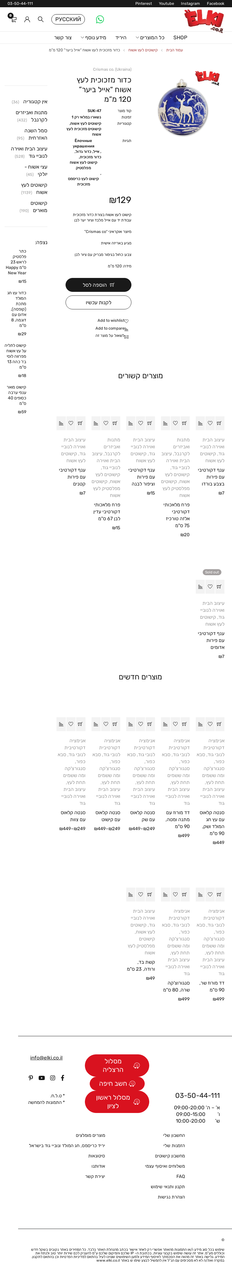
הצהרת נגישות (171, 1196)
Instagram (190, 3)
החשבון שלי (174, 1135)
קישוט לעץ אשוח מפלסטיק (83, 165)
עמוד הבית (174, 50)
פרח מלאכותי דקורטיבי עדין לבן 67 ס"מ (106, 511)
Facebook (215, 3)
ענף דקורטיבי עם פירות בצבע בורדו (211, 476)
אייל (96, 151)
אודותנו (98, 1166)
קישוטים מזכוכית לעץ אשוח (83, 132)
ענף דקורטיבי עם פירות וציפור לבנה (141, 476)
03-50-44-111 (20, 3)
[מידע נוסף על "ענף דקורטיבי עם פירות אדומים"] (219, 586)
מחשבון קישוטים (170, 1155)
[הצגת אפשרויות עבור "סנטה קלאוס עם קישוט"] (115, 724)
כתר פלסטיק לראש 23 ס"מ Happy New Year (16, 262)
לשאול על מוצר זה (109, 335)
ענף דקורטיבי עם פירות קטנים (72, 476)
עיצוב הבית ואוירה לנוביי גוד (212, 446)
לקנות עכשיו (98, 302)
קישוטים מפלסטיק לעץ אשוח (175, 488)
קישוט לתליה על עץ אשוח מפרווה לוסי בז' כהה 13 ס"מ (15, 356)
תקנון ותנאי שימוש (168, 1186)
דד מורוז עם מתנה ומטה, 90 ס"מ (178, 819)
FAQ (180, 1176)
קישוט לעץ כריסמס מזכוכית (83, 181)
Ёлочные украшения (83, 143)
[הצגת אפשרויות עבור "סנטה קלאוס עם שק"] (150, 724)
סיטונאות (96, 1155)
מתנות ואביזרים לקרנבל (181, 446)
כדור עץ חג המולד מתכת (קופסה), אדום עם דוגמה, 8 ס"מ (16, 309)
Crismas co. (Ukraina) (112, 69)
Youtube (166, 3)
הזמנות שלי (174, 1145)
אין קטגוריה (35, 101)
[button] (219, 423)
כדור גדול (83, 151)
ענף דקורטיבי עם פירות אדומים (211, 640)
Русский (68, 19)
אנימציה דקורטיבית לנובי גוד (213, 747)
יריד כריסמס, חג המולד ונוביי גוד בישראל (67, 1145)
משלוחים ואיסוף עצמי (165, 1166)
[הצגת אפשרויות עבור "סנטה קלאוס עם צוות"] (80, 724)
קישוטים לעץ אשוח (143, 50)
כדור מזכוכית (90, 157)
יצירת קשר (95, 1176)
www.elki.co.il (108, 1260)
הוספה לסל (95, 285)
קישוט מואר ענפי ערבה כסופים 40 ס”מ (16, 395)
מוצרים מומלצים (90, 1135)
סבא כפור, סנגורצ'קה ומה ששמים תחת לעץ (210, 768)
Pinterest (143, 3)
